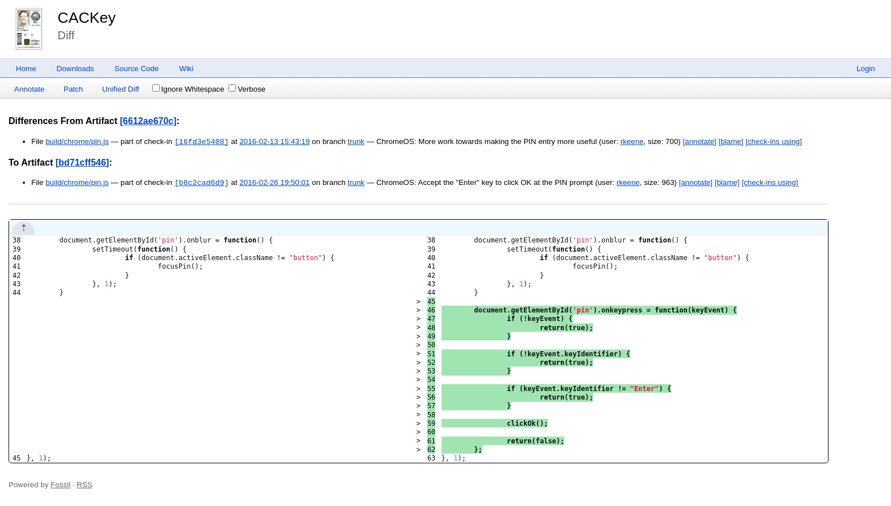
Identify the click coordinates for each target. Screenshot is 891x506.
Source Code (137, 68)
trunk (356, 142)
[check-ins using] (774, 142)
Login (865, 68)
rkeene (632, 142)
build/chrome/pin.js (77, 142)
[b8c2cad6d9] (201, 183)
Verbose (246, 89)
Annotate (29, 89)
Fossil (60, 484)
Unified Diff (120, 89)
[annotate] (700, 142)
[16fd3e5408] (201, 142)
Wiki (186, 68)
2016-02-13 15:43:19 (274, 142)
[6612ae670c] (148, 121)
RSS (84, 484)
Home (26, 68)
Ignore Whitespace (188, 89)
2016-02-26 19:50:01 (274, 183)
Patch (73, 89)
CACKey (86, 17)
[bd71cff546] (82, 162)
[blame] (731, 142)
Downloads (75, 68)
